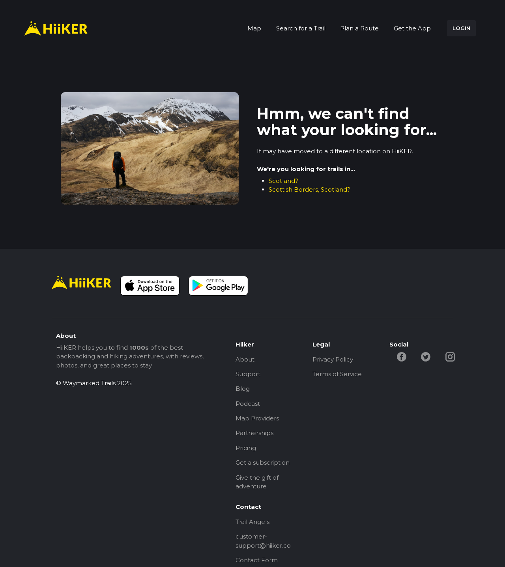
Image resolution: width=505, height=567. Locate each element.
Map (254, 28)
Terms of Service (337, 374)
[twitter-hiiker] (426, 356)
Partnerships (254, 433)
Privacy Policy (332, 359)
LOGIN (461, 28)
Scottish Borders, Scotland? (309, 189)
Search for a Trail (300, 28)
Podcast (248, 403)
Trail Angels (252, 522)
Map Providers (257, 418)
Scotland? (283, 181)
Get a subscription (263, 463)
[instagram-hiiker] (450, 356)
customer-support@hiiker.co (263, 541)
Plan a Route (359, 28)
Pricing (246, 448)
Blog (243, 389)
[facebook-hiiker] (401, 356)
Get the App (412, 28)
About (245, 359)
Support (248, 374)
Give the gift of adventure (257, 482)
